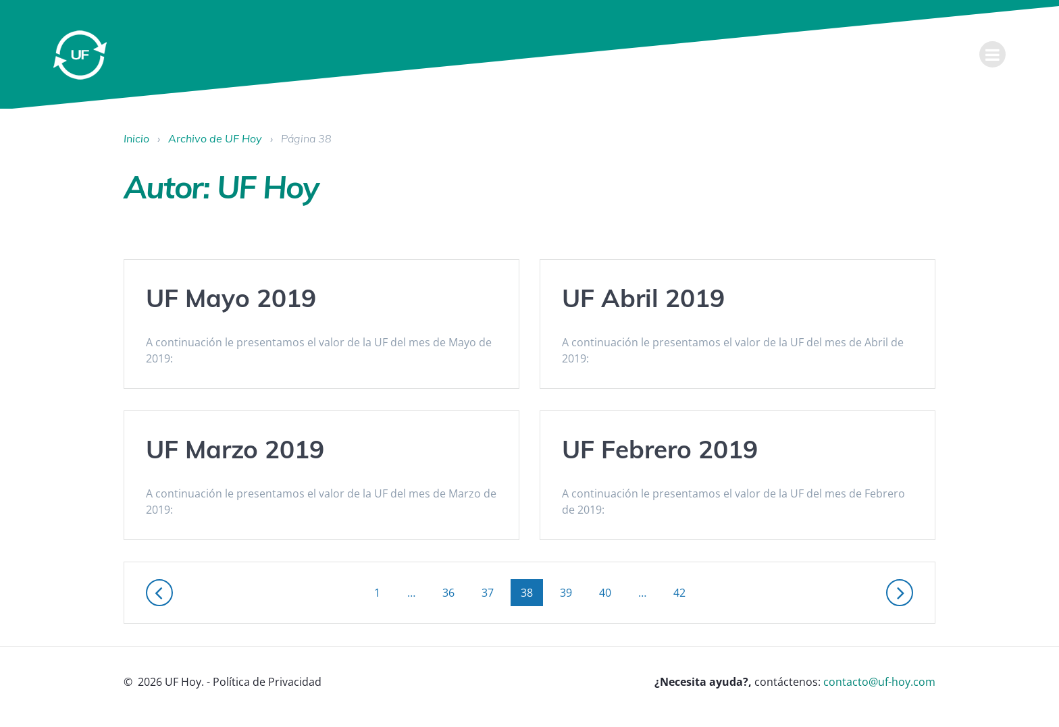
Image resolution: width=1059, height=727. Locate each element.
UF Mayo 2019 (231, 297)
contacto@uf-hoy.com (879, 681)
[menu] (992, 54)
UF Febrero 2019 (660, 448)
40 (609, 592)
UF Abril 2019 (643, 297)
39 (570, 592)
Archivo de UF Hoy (215, 138)
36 (453, 592)
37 (492, 592)
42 (684, 592)
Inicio (136, 138)
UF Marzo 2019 (235, 448)
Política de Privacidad (267, 681)
